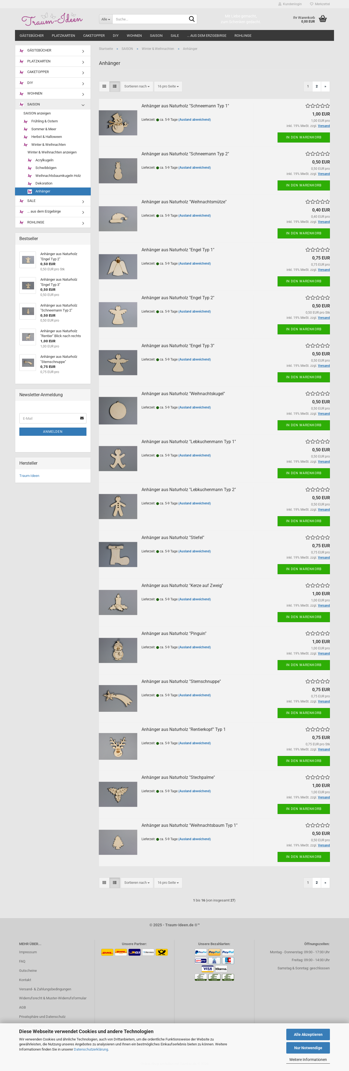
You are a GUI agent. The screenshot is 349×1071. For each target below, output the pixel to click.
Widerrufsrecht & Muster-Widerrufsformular (52, 998)
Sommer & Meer (39, 129)
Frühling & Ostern (40, 121)
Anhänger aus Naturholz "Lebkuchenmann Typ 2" (189, 489)
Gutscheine (28, 971)
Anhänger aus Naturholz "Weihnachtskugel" (183, 393)
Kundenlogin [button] (290, 4)
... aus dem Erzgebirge (206, 36)
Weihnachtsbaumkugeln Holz (54, 176)
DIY (116, 36)
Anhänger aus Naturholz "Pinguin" (174, 633)
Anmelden (53, 432)
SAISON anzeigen (37, 113)
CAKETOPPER (94, 36)
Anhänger (39, 191)
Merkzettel (320, 4)
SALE (175, 36)
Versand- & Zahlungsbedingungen (45, 989)
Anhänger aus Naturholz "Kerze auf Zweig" (182, 585)
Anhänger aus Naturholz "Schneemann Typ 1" (185, 105)
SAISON (156, 36)
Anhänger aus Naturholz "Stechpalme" (178, 777)
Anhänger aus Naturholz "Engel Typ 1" (178, 249)
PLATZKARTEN (63, 36)
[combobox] (137, 86)
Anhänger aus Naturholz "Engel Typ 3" (178, 345)
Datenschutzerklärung (91, 1049)
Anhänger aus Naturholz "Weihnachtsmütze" (184, 201)
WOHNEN (134, 36)
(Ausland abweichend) (194, 120)
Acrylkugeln (40, 160)
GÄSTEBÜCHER (32, 36)
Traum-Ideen (29, 476)
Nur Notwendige (308, 1048)
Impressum (28, 952)
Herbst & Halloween (42, 137)
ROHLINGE (242, 36)
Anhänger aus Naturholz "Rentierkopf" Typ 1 (184, 729)
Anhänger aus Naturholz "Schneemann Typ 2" (185, 153)
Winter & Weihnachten (44, 145)
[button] (104, 86)
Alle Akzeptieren (308, 1034)
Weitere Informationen (308, 1059)
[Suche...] (105, 19)
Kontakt (25, 980)
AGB (22, 1007)
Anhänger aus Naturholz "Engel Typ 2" (178, 297)
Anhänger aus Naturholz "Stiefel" (173, 537)
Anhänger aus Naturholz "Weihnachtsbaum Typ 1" (189, 825)
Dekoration (40, 183)
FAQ (22, 961)
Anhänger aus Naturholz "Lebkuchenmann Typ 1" (189, 441)
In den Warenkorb (303, 137)
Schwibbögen (42, 168)
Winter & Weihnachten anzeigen (52, 152)
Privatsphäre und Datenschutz (42, 1017)
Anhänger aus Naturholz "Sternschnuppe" (181, 681)
